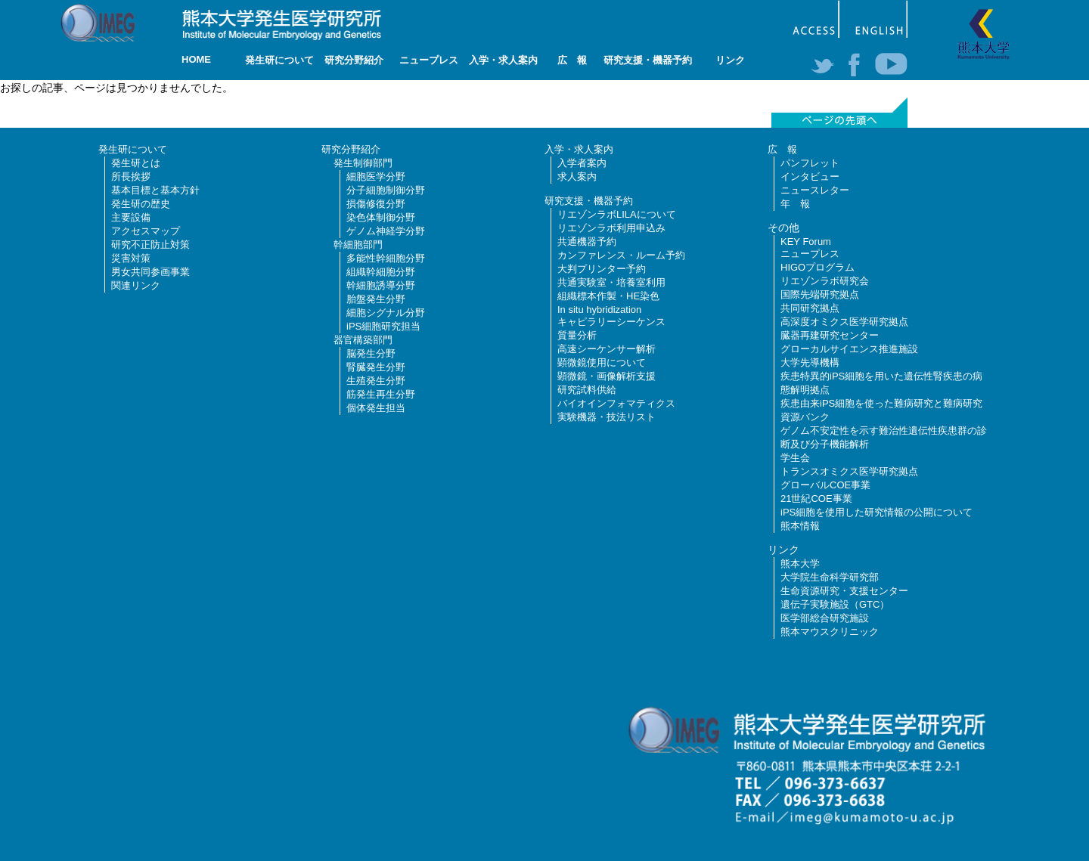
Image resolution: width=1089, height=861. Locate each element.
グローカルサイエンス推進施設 (849, 349)
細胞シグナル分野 (385, 312)
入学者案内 (582, 163)
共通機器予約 (586, 241)
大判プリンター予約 (601, 268)
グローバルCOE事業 (825, 485)
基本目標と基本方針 (155, 190)
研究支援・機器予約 (647, 60)
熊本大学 (800, 563)
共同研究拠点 (809, 308)
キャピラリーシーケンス (611, 321)
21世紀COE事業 (816, 498)
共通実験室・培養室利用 (611, 282)
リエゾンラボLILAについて (616, 214)
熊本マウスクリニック (829, 631)
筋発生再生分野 (380, 394)
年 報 (795, 203)
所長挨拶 (130, 176)
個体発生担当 (375, 407)
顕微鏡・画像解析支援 (606, 376)
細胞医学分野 (375, 176)
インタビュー (809, 176)
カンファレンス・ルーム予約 (621, 255)
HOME (196, 59)
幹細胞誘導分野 (380, 285)
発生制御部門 (363, 163)
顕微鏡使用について (601, 362)
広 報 (572, 60)
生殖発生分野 (375, 380)
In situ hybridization (599, 309)
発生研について (279, 60)
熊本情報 (800, 525)
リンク (730, 60)
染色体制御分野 (380, 217)
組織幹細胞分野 (380, 271)
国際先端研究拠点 (819, 294)
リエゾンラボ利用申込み (611, 228)
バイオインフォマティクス (616, 403)
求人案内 (577, 176)
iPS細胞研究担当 (383, 326)
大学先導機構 (809, 362)
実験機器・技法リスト (606, 417)
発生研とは (135, 163)
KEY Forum (805, 241)
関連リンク (135, 285)
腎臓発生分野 (375, 367)
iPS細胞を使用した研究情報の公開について (876, 512)
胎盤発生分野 (375, 299)
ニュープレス (428, 60)
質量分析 (577, 335)
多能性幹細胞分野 (385, 258)
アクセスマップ (145, 231)
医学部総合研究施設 (824, 618)
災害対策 (130, 258)
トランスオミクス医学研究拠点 (849, 471)
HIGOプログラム (817, 267)
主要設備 (130, 217)
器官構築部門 (363, 339)
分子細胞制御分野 (385, 190)
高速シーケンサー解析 (606, 349)
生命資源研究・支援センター (844, 590)
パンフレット (809, 163)
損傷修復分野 (375, 203)
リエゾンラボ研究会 (824, 280)
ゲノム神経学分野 (385, 231)
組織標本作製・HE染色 (608, 296)
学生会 (795, 457)
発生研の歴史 (140, 203)
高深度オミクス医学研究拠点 (844, 321)
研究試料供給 (586, 389)
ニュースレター (814, 190)
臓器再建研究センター (829, 335)
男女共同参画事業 (150, 271)
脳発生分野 (371, 353)
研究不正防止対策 (150, 244)
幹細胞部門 (358, 244)
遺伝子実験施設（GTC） (834, 604)
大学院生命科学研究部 (829, 577)
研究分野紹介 (353, 60)
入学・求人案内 (503, 60)
